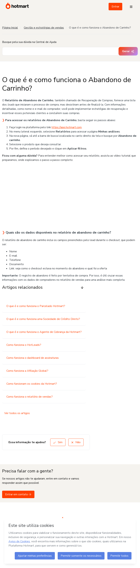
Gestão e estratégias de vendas (44, 28)
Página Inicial (10, 28)
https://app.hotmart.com (67, 127)
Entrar (115, 7)
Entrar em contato (18, 494)
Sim (57, 442)
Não (76, 442)
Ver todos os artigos (17, 413)
